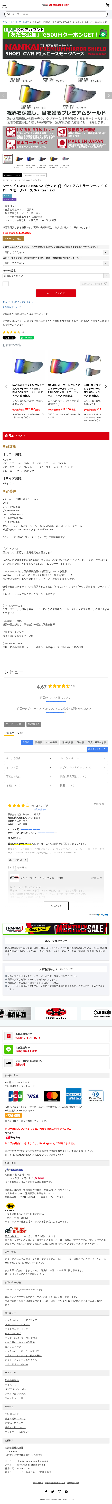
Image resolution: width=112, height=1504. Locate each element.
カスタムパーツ (13, 1346)
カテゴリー (10, 1313)
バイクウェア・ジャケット (18, 1329)
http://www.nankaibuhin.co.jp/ (32, 1461)
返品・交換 (10, 1252)
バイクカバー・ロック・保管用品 (22, 1351)
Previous (3, 95)
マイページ (10, 1373)
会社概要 (9, 1440)
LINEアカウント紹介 (15, 1389)
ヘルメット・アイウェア (18, 22)
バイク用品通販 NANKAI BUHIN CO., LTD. (61, 1499)
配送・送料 (10, 1163)
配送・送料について (15, 1418)
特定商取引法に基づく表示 (55, 1483)
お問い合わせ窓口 (13, 1282)
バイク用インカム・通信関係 (20, 1342)
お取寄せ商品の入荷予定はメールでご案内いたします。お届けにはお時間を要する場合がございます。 (51, 247)
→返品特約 (20, 1274)
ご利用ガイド (12, 1414)
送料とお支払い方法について (31, 1155)
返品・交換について (15, 1427)
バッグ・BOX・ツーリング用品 (21, 1338)
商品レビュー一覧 (14, 1398)
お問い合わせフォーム (80, 1301)
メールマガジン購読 (15, 1393)
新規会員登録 (12, 1380)
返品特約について (12, 307)
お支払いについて (14, 1423)
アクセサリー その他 (16, 1364)
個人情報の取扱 (73, 1483)
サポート (9, 1406)
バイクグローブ (13, 1333)
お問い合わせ (38, 1483)
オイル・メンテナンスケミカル (21, 1360)
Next (108, 95)
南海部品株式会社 (14, 1447)
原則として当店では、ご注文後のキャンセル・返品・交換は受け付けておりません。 (43, 258)
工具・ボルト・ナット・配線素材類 (23, 1355)
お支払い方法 (11, 1075)
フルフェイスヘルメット (17, 1324)
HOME (4, 22)
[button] (7, 386)
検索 (9, 14)
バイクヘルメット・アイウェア (21, 1320)
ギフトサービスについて (17, 1432)
